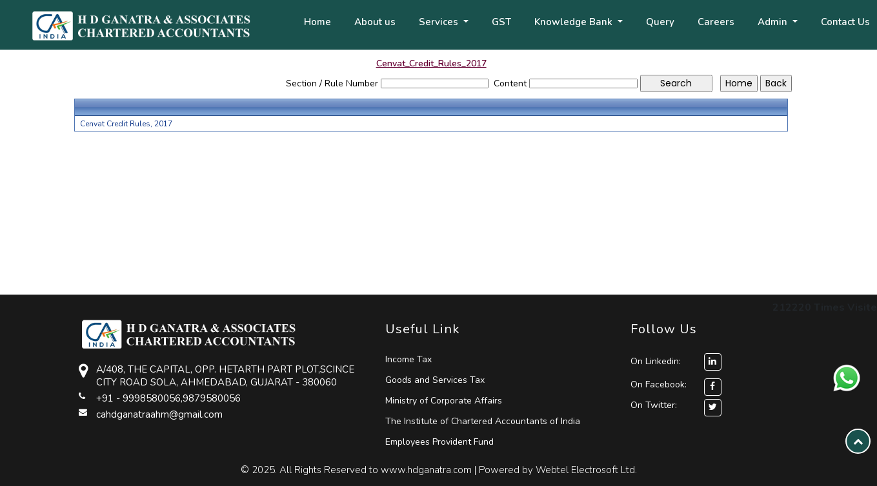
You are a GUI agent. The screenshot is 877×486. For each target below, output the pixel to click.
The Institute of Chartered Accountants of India (482, 421)
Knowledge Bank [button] (574, 21)
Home (317, 21)
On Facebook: (658, 384)
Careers (716, 21)
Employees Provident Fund (439, 442)
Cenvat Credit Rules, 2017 (126, 124)
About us (375, 21)
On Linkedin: (675, 361)
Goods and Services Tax (435, 380)
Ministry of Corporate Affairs (443, 400)
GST (501, 21)
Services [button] (440, 21)
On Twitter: (653, 405)
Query (660, 21)
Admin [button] (774, 21)
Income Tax (408, 359)
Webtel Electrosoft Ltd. (586, 469)
